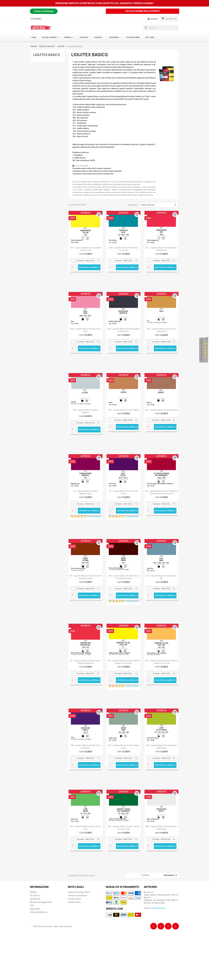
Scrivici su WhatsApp (43, 11)
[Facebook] (153, 926)
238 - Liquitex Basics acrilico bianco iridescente (161, 827)
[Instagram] (161, 926)
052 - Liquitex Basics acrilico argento (85, 411)
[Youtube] (175, 926)
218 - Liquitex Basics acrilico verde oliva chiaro (161, 746)
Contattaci (36, 18)
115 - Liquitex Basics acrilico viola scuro (123, 492)
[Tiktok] (168, 926)
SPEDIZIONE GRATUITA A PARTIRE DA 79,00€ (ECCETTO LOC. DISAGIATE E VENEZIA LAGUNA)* (104, 3)
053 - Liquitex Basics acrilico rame (123, 410)
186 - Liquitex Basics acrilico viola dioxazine (85, 746)
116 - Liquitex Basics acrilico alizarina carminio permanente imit (161, 492)
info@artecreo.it (158, 908)
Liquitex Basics (46, 54)
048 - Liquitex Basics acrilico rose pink (85, 330)
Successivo (171, 875)
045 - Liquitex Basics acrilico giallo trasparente (85, 249)
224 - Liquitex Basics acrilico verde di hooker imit (123, 827)
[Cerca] (160, 27)
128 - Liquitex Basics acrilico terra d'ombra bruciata (123, 577)
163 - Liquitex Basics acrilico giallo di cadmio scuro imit (161, 661)
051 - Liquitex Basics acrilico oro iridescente (161, 330)
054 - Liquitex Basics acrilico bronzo (161, 410)
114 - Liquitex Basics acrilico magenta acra (85, 492)
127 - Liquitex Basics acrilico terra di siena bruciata (85, 577)
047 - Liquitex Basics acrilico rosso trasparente (161, 249)
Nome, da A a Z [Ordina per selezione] (159, 204)
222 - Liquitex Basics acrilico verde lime (85, 827)
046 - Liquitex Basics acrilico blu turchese (123, 249)
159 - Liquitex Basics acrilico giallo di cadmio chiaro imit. (123, 661)
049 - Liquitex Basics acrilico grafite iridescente (123, 330)
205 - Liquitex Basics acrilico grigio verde (123, 746)
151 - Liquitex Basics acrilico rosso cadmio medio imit (85, 661)
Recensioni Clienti (201, 350)
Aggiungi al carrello (89, 267)
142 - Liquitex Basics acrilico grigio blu (161, 577)
